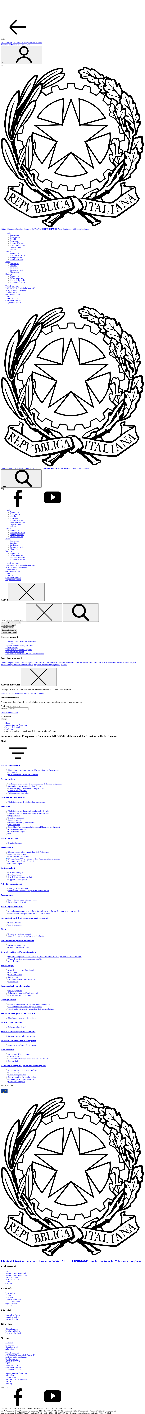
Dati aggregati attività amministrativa (22, 1077)
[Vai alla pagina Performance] (10, 729)
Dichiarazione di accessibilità (16, 1379)
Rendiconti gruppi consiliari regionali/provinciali (26, 788)
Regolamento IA (11, 292)
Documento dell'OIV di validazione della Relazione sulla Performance (34, 859)
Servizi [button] (8, 251)
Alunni (23, 663)
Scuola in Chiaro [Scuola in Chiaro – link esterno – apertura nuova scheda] (11, 1277)
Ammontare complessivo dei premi (21, 861)
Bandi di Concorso (9, 838)
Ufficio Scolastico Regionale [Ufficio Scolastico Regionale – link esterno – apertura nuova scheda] (16, 1273)
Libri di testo (10, 643)
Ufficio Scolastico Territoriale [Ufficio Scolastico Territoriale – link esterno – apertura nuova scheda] (16, 1275)
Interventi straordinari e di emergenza (18, 1040)
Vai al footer (37, 43)
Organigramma (54, 665)
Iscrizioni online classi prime (16, 290)
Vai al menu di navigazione (23, 43)
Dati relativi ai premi (16, 863)
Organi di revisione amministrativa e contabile (25, 959)
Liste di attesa (13, 982)
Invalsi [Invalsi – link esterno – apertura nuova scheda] (7, 1281)
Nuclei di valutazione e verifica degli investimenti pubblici (29, 1004)
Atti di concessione (15, 925)
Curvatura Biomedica (13, 300)
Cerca (3, 620)
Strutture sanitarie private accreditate (18, 1031)
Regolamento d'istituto (17, 665)
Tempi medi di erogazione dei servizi (21, 979)
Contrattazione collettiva (17, 829)
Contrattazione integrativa (17, 832)
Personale (5, 806)
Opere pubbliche (8, 999)
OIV (10, 834)
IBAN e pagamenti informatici (19, 995)
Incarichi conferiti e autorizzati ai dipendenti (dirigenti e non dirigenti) (34, 827)
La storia (13, 249)
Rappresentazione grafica (17, 879)
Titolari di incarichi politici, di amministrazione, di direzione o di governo (35, 784)
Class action (12, 972)
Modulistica (93, 663)
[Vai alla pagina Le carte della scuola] (13, 727)
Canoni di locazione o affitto (18, 947)
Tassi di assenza (14, 825)
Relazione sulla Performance (18, 857)
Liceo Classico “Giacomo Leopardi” (18, 650)
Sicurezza (29, 665)
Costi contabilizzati (15, 975)
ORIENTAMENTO (12, 294)
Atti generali (12, 772)
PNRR (7, 296)
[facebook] (18, 506)
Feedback (8, 1381)
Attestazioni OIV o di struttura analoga (22, 1070)
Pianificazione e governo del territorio (18, 1013)
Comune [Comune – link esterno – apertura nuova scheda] (8, 1284)
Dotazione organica (15, 820)
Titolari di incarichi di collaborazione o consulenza (26, 802)
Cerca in (9, 632)
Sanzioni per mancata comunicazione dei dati (24, 786)
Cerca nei (7, 627)
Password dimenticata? (9, 713)
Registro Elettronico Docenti (11, 693)
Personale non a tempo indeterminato (21, 822)
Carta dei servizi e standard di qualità (21, 970)
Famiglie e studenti (17, 258)
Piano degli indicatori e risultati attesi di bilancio (26, 936)
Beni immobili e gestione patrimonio (17, 940)
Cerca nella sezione (11, 623)
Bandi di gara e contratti (12, 906)
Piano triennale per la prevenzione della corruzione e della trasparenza (33, 770)
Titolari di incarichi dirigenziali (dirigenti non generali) (28, 813)
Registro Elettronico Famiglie (33, 693)
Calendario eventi (16, 270)
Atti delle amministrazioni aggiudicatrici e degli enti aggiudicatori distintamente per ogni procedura (44, 911)
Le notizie (13, 266)
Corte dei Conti (14, 961)
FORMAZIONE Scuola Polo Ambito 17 (20, 288)
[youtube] (53, 506)
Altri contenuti (7, 1049)
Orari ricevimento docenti (14, 652)
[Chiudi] (27, 592)
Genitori (49, 663)
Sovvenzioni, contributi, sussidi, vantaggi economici (24, 918)
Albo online (14, 272)
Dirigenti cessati (14, 816)
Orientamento (63, 663)
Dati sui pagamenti (15, 991)
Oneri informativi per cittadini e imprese (23, 775)
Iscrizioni (126, 663)
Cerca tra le (8, 625)
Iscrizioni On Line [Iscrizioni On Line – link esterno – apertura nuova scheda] (12, 1279)
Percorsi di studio (16, 260)
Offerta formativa (16, 278)
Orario (85, 663)
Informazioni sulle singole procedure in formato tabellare (29, 913)
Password (4, 708)
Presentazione (15, 237)
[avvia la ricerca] (81, 612)
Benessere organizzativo (17, 1075)
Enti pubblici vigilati (15, 873)
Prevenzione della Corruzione (19, 1054)
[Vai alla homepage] (72, 227)
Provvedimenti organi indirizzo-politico (22, 900)
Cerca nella (9, 630)
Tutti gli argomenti (12, 286)
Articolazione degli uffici (17, 791)
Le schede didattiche (17, 280)
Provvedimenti (7, 895)
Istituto (3, 663)
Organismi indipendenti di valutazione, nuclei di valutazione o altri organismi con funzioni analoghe (44, 957)
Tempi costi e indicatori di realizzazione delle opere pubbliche (31, 1009)
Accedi (4, 719)
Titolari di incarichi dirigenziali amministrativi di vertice (29, 811)
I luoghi (13, 239)
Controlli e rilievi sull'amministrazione (18, 952)
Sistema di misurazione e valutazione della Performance (28, 852)
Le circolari (14, 268)
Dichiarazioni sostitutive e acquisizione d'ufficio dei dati (28, 891)
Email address (6, 706)
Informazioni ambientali (12, 1022)
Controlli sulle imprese (16, 1082)
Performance (7, 847)
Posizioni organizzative (16, 818)
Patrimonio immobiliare (17, 945)
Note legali (9, 1383)
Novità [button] (7, 262)
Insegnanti (30, 663)
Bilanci (4, 929)
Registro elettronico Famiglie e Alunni (19, 646)
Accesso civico (13, 1057)
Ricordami (7, 717)
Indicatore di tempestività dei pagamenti (23, 993)
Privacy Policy (10, 1377)
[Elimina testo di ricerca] (44, 612)
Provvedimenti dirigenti (17, 902)
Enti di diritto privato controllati (20, 877)
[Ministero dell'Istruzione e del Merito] (15, 45)
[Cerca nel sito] (21, 478)
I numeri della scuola (17, 243)
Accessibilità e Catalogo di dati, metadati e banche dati (28, 1059)
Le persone (14, 241)
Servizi (54, 663)
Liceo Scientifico (11, 648)
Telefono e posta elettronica (18, 793)
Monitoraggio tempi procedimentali (21, 1079)
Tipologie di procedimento (18, 888)
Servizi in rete (13, 977)
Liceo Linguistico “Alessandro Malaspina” (21, 641)
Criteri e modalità (14, 923)
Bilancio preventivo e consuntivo (20, 934)
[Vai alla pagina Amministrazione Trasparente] (16, 725)
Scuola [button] (7, 233)
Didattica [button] (8, 274)
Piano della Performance (17, 854)
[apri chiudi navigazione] (2, 65)
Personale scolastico (17, 255)
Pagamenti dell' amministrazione (16, 986)
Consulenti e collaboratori (13, 797)
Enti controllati (8, 868)
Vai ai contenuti (6, 43)
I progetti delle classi (17, 282)
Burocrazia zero (14, 1072)
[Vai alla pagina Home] (7, 723)
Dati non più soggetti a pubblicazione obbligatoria (23, 1065)
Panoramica (14, 235)
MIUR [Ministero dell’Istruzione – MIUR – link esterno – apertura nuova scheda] (7, 1271)
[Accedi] (21, 55)
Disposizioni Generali (10, 765)
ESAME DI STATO (12, 298)
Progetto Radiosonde (13, 303)
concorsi (64, 665)
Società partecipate (15, 875)
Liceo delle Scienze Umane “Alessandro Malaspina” (24, 654)
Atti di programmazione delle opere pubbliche (25, 1007)
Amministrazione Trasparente (16, 1373)
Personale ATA (39, 663)
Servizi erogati (7, 965)
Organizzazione (15, 247)
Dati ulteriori (13, 1061)
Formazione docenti (115, 663)
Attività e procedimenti (11, 884)
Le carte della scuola (17, 245)
